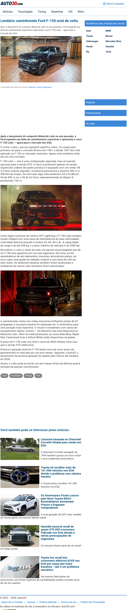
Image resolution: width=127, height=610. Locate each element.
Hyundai (110, 46)
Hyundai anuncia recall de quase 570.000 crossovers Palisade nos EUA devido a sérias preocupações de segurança (58, 532)
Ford (4, 375)
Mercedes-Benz (113, 41)
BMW (108, 30)
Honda (89, 46)
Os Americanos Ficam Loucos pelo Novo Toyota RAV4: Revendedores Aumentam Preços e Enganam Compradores (60, 501)
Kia (87, 51)
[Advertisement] (41, 114)
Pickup (28, 375)
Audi (88, 30)
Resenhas (57, 11)
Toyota (89, 36)
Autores (31, 602)
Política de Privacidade (93, 602)
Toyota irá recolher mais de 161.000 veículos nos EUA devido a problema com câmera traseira (61, 472)
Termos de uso (68, 602)
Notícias (8, 11)
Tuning (42, 11)
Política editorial (48, 602)
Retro (81, 11)
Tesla (108, 51)
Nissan (109, 36)
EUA (38, 375)
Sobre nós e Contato (12, 602)
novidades (16, 375)
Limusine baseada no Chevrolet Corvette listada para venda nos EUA (61, 442)
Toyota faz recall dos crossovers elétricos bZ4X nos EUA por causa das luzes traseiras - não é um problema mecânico (60, 564)
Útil (70, 11)
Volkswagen (92, 41)
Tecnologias (25, 11)
